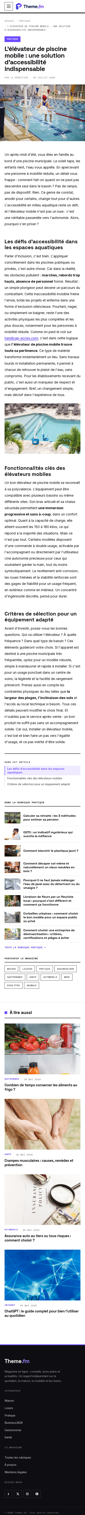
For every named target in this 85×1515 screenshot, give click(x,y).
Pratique (24, 20)
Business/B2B (65, 968)
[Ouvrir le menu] (9, 6)
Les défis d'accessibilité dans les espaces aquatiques (36, 770)
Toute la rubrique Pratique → (25, 947)
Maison (11, 968)
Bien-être (13, 985)
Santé (32, 977)
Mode (67, 977)
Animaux (32, 985)
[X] (18, 1494)
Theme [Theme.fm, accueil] (17, 1361)
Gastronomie (15, 977)
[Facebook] (8, 1494)
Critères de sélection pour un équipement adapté (38, 784)
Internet (10, 1305)
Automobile (50, 977)
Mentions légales (16, 1472)
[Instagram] (27, 1494)
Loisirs (27, 968)
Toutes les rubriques (18, 1457)
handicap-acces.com (21, 338)
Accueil (10, 20)
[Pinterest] (37, 1494)
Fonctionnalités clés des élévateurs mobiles (34, 778)
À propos (11, 1464)
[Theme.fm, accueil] (32, 6)
